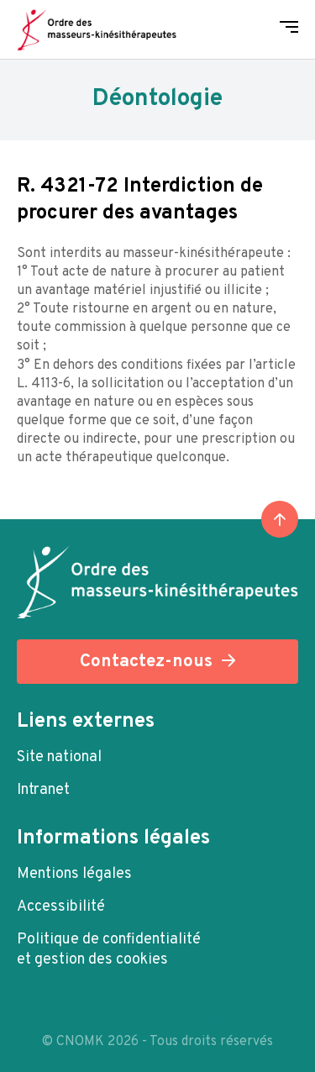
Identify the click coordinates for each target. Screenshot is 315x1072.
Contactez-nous (146, 661)
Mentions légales (74, 874)
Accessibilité (61, 907)
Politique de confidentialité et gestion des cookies (109, 950)
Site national (59, 757)
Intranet (43, 790)
